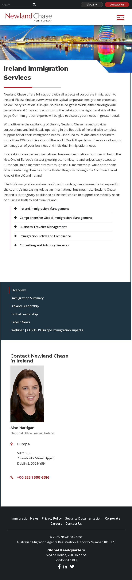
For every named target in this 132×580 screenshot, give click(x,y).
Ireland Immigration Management (44, 209)
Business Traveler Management (43, 227)
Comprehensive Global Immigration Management (56, 218)
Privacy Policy (52, 518)
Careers (56, 523)
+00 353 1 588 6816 (33, 477)
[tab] (58, 290)
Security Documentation (83, 518)
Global (92, 4)
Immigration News (25, 518)
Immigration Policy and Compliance (45, 236)
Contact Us (117, 4)
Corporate (112, 518)
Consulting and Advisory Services (44, 245)
